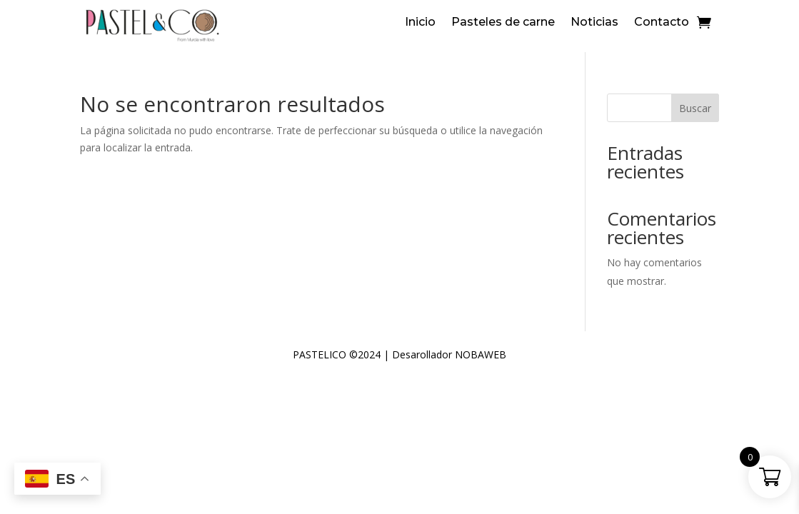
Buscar (695, 108)
